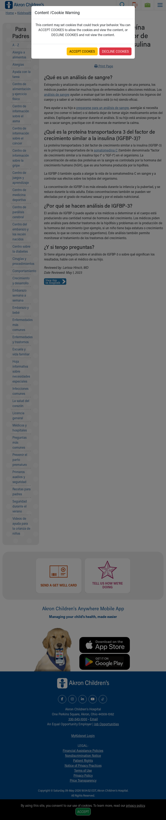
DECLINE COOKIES (115, 51)
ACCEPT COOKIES (82, 51)
